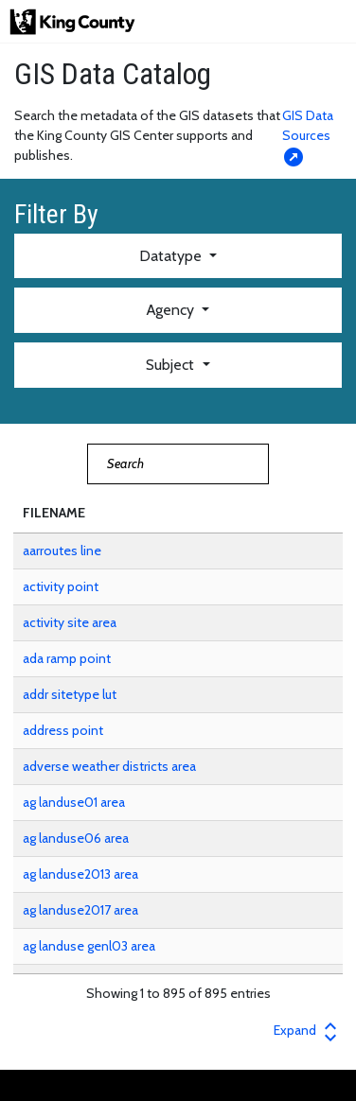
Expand (308, 1030)
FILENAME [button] (54, 512)
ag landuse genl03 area (89, 945)
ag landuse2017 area (80, 909)
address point (63, 730)
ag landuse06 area (76, 838)
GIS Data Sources (307, 135)
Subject (172, 365)
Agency (172, 310)
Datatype (172, 256)
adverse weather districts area (109, 766)
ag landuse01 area (74, 802)
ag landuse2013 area (80, 874)
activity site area (69, 622)
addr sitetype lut (69, 694)
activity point (60, 586)
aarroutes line (62, 550)
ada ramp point (67, 658)
